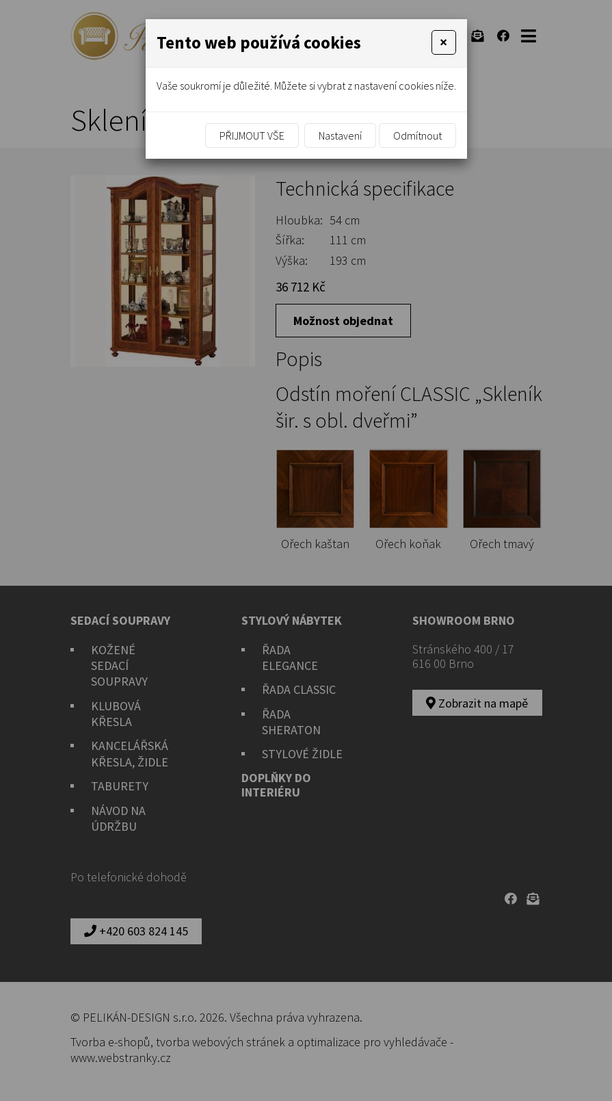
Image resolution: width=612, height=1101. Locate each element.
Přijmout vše (251, 135)
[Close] (443, 42)
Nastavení (340, 135)
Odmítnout (417, 135)
